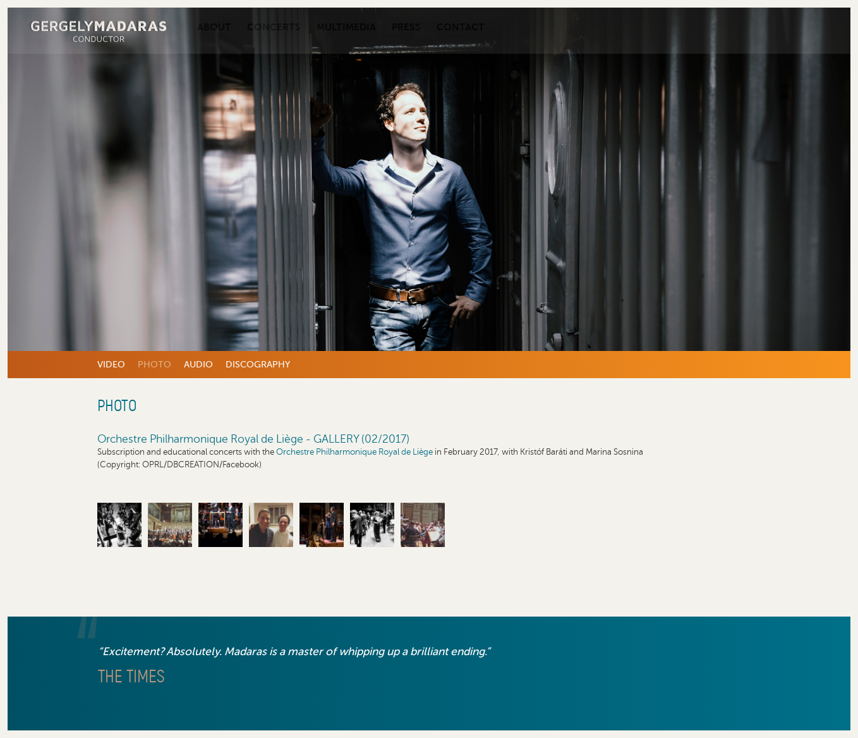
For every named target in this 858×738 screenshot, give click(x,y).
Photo (154, 364)
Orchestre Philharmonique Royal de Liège (354, 452)
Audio (198, 364)
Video (111, 364)
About (214, 27)
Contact (461, 27)
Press (406, 27)
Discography (258, 364)
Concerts (274, 27)
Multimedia (346, 27)
